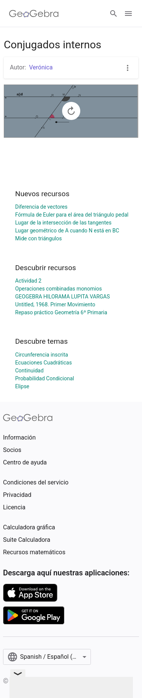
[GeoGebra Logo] (34, 13)
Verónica (41, 67)
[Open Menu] (128, 13)
